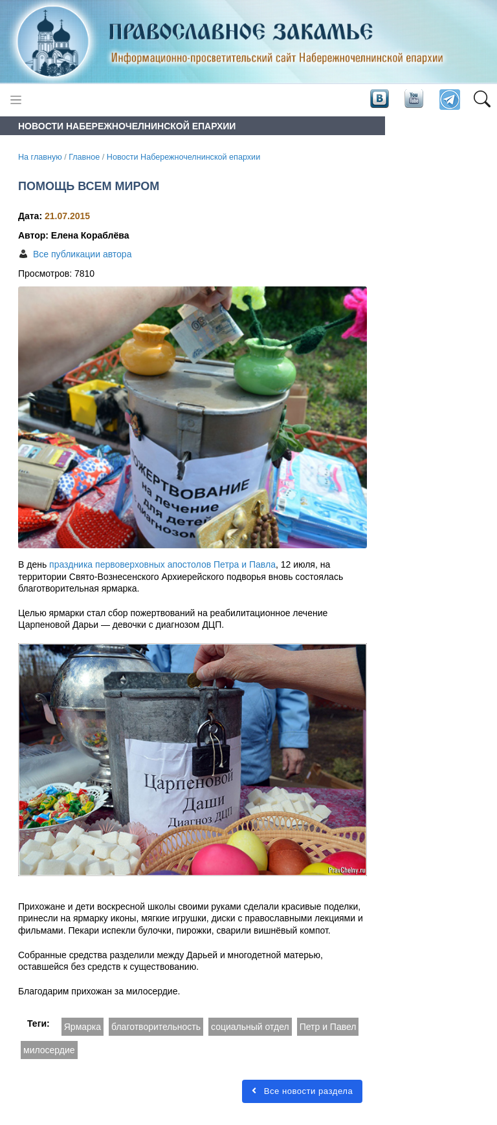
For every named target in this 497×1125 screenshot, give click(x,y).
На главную (40, 157)
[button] (482, 100)
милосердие (49, 1050)
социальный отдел (250, 1027)
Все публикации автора (82, 254)
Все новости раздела (302, 1091)
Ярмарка (82, 1027)
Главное (84, 157)
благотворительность (156, 1027)
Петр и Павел (328, 1027)
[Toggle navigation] (16, 100)
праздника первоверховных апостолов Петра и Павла (162, 564)
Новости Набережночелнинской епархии (183, 157)
